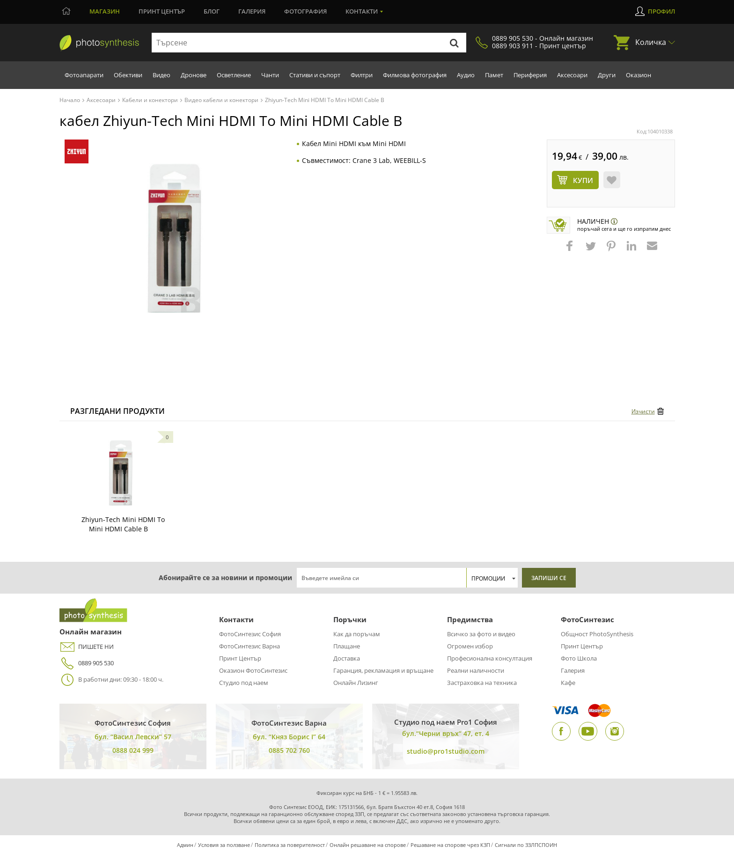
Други (607, 75)
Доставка (346, 658)
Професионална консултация (489, 658)
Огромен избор (470, 646)
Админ (185, 844)
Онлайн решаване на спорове (368, 844)
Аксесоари (572, 75)
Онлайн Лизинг (355, 682)
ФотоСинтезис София (250, 634)
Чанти (270, 75)
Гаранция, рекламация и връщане (383, 670)
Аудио (466, 75)
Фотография (305, 11)
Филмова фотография (415, 75)
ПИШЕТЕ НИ (86, 647)
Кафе (568, 682)
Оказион (638, 75)
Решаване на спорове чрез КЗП (450, 844)
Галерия (251, 11)
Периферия (530, 75)
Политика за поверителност (290, 844)
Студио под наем (243, 682)
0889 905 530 (86, 663)
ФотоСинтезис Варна (249, 646)
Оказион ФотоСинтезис (253, 670)
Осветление (234, 75)
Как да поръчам (356, 634)
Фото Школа (579, 658)
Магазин (104, 11)
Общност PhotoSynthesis (597, 634)
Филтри (362, 75)
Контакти (361, 11)
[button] (570, 250)
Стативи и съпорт (314, 75)
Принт (162, 11)
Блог (212, 11)
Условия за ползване (224, 844)
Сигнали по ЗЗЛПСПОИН (526, 844)
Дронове (193, 75)
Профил (661, 11)
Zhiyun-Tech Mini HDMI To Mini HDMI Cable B (123, 524)
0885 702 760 (289, 750)
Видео (161, 75)
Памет (494, 75)
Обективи (128, 75)
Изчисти (643, 411)
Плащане (346, 646)
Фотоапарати (84, 75)
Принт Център (240, 658)
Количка (650, 42)
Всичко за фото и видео (481, 634)
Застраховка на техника (482, 682)
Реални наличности (475, 670)
